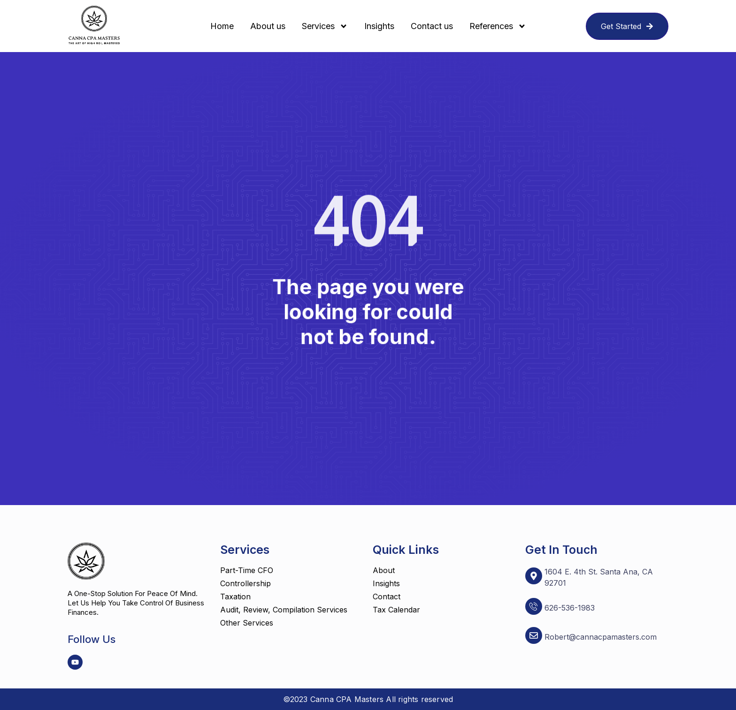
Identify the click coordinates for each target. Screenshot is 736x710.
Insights (379, 26)
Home (222, 26)
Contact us (432, 26)
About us (267, 26)
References (497, 26)
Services (325, 26)
